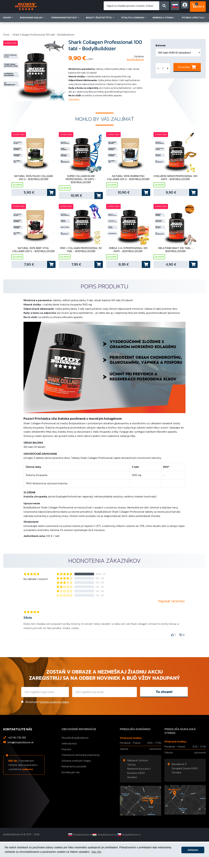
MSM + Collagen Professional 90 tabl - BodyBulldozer (80, 261)
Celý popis (73, 99)
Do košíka (184, 68)
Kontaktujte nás (71, 787)
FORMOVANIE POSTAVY (65, 25)
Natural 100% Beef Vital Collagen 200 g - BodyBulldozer (33, 261)
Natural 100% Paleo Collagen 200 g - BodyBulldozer (33, 183)
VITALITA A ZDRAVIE (133, 25)
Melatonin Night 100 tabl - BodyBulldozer (175, 261)
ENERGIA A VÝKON (164, 25)
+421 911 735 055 (17, 753)
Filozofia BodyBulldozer (75, 753)
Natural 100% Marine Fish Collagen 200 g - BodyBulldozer (128, 183)
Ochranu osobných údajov (54, 717)
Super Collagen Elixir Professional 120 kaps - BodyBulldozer (81, 184)
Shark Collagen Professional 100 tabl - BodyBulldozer (43, 34)
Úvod (6, 34)
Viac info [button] (96, 851)
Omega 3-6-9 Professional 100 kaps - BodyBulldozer (128, 261)
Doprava (66, 764)
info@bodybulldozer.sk (21, 758)
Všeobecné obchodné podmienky (81, 770)
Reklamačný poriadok (74, 782)
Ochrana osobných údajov (76, 776)
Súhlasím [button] (193, 850)
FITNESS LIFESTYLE (194, 25)
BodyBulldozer (135, 59)
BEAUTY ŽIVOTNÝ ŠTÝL (100, 25)
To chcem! (164, 707)
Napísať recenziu (171, 616)
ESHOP (8, 25)
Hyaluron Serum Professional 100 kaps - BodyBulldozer (175, 183)
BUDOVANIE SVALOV (32, 25)
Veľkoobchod (69, 759)
